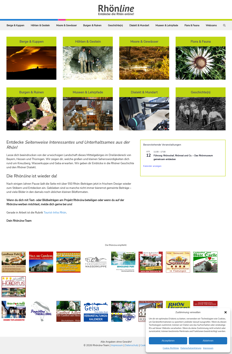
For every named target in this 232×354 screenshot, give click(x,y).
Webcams (211, 25)
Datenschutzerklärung (190, 348)
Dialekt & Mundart (139, 25)
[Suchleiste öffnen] (224, 25)
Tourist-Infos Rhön (55, 212)
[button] (225, 312)
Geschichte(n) (115, 25)
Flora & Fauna (191, 25)
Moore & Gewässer (66, 25)
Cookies (144, 345)
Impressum (208, 348)
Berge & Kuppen (15, 25)
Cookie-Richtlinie (171, 348)
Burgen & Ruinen (92, 25)
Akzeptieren (168, 340)
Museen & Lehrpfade (166, 25)
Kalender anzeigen (152, 166)
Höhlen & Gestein (40, 25)
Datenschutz (131, 345)
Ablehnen (208, 340)
